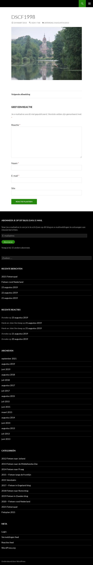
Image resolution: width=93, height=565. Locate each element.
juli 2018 (5, 380)
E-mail (15, 175)
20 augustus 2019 (20, 339)
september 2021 (9, 358)
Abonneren (8, 242)
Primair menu (89, 3)
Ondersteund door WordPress (13, 561)
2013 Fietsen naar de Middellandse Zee (19, 464)
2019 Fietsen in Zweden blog (14, 496)
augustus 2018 (8, 374)
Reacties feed (7, 542)
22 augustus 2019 (9, 292)
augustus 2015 (8, 396)
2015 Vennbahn (8, 480)
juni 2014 (5, 423)
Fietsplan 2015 (8, 512)
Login (4, 531)
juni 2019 (5, 369)
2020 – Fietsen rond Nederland (15, 501)
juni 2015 (5, 407)
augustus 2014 (8, 417)
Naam (15, 163)
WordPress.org (8, 548)
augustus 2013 (8, 428)
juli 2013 (5, 433)
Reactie (15, 124)
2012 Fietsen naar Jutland (13, 458)
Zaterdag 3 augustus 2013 (56, 23)
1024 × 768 (35, 23)
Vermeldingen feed (10, 537)
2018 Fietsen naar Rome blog (14, 490)
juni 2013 (5, 439)
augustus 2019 (8, 364)
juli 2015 (5, 401)
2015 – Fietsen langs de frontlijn (16, 474)
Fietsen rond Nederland (12, 282)
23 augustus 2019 (9, 287)
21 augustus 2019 (9, 298)
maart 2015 (6, 412)
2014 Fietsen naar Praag (12, 469)
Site (13, 188)
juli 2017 (5, 390)
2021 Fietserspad (9, 276)
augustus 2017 (8, 385)
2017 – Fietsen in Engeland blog (16, 485)
